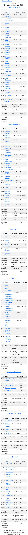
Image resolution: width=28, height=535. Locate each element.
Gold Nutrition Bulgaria (7, 424)
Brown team (9, 472)
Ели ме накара (9, 383)
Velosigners (8, 420)
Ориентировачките (10, 388)
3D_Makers (8, 433)
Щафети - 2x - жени (14, 372)
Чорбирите (9, 502)
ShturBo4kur (9, 495)
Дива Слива (9, 505)
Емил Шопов (9, 144)
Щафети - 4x (14, 457)
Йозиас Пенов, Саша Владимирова (9, 308)
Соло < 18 (14, 278)
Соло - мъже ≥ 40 (14, 8)
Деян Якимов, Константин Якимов (9, 302)
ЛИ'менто (8, 390)
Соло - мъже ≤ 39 (14, 124)
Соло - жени (14, 229)
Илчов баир (9, 480)
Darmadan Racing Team (9, 476)
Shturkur (8, 507)
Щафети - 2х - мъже (14, 414)
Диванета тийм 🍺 (10, 385)
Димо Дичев (9, 180)
